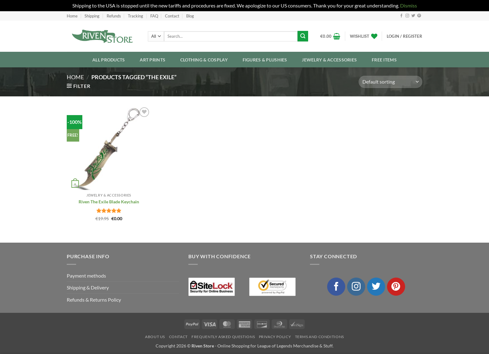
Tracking (135, 15)
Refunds (114, 15)
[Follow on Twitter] (413, 16)
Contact (172, 15)
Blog (190, 15)
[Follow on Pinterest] (419, 16)
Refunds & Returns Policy (94, 300)
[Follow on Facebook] (401, 16)
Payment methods (86, 276)
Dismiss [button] (408, 5)
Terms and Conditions (319, 336)
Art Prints (152, 59)
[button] (330, 36)
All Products (108, 59)
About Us (155, 336)
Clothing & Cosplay (204, 59)
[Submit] (303, 36)
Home (72, 15)
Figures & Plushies (265, 59)
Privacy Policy (275, 336)
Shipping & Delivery (88, 287)
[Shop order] (390, 82)
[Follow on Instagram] (407, 16)
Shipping (92, 15)
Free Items (384, 59)
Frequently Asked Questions (223, 336)
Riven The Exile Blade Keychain (109, 201)
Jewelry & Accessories (329, 59)
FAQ (154, 15)
